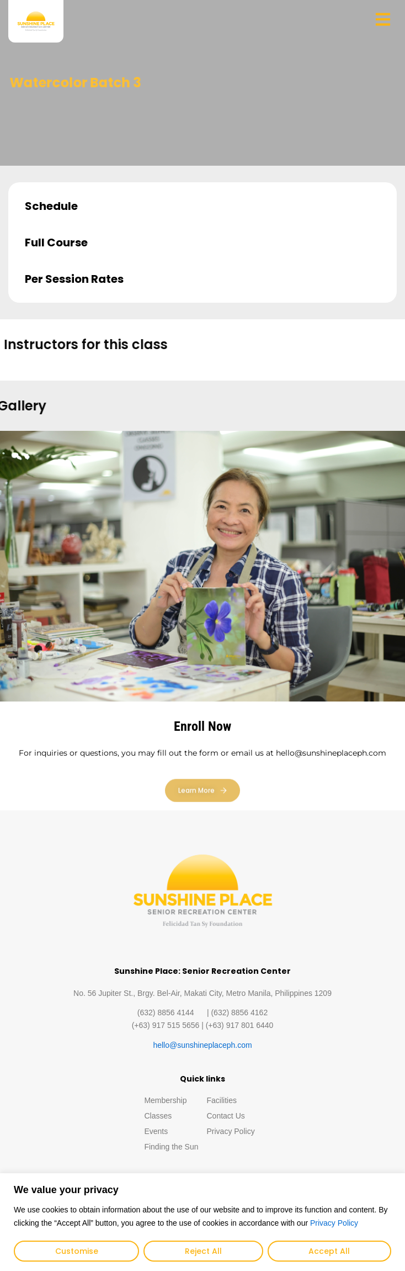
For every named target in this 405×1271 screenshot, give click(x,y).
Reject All (203, 1251)
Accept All (329, 1251)
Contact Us (226, 1115)
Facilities (222, 1100)
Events (156, 1131)
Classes (158, 1115)
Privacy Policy (334, 1223)
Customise (76, 1251)
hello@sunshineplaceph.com (202, 1045)
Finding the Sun (171, 1146)
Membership (165, 1100)
